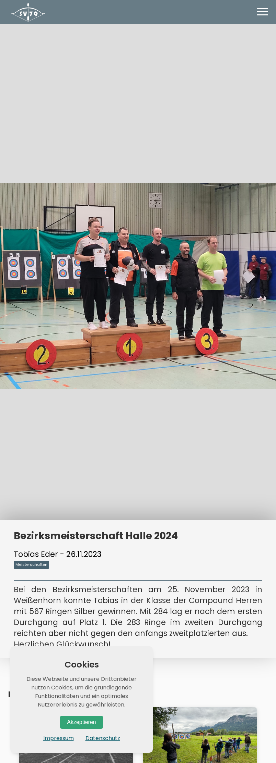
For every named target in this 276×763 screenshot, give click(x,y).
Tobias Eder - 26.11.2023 (57, 554)
